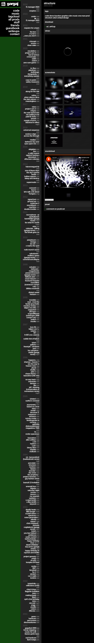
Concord (34, 188)
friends (15, 25)
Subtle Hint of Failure (31, 340)
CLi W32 (34, 560)
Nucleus (34, 467)
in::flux (34, 68)
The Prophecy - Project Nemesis (31, 476)
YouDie (34, 607)
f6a (36, 385)
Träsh (35, 343)
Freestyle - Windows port (31, 347)
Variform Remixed (32, 402)
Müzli (35, 558)
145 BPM (34, 312)
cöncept (34, 41)
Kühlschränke (32, 539)
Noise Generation (31, 517)
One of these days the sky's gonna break (32, 172)
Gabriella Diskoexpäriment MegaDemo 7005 (32, 427)
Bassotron (33, 438)
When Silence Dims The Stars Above (31, 98)
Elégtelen (34, 149)
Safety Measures (32, 83)
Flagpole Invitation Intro (32, 592)
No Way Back (32, 379)
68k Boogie (32, 511)
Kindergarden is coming (33, 421)
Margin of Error (31, 120)
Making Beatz (32, 595)
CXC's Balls (33, 576)
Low (36, 151)
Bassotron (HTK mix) (31, 377)
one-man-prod (84, 16)
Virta (35, 226)
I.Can (35, 446)
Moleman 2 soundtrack (33, 204)
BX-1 (35, 572)
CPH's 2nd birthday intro (31, 600)
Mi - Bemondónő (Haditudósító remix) (31, 459)
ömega (34, 242)
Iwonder (34, 471)
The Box (34, 32)
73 (36, 432)
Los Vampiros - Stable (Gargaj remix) (33, 352)
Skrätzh (34, 574)
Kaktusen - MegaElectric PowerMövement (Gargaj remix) (31, 272)
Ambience (33, 535)
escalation (33, 51)
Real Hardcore (32, 638)
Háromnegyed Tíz (32, 168)
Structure (34, 465)
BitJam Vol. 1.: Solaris (34, 330)
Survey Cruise (32, 418)
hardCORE (34, 618)
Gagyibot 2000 (32, 628)
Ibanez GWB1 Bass (32, 635)
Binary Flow (33, 448)
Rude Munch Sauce (31, 251)
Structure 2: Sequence (33, 413)
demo (51, 16)
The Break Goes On (32, 233)
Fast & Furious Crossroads (33, 56)
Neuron (34, 494)
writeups (13, 31)
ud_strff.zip (50, 26)
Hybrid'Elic (33, 583)
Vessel (35, 118)
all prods (13, 19)
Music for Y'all (32, 632)
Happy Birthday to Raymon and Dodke (31, 553)
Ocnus (35, 43)
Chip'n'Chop (32, 589)
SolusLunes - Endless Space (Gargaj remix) (31, 255)
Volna (35, 95)
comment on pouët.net (55, 209)
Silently (35, 519)
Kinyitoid (34, 570)
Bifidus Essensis (32, 289)
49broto (34, 611)
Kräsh (35, 531)
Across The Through (31, 137)
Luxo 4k (34, 327)
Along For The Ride (32, 92)
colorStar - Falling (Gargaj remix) (31, 229)
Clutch (35, 61)
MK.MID (34, 603)
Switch (35, 319)
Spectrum (33, 515)
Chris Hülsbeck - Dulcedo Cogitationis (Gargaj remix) (31, 526)
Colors (35, 609)
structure (48, 18)
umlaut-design (63, 18)
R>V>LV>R (34, 34)
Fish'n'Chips (33, 640)
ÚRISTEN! (34, 399)
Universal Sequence (31, 131)
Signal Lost (33, 199)
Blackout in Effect (32, 123)
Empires (34, 11)
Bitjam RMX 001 (31, 308)
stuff (16, 22)
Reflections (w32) (32, 586)
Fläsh (35, 597)
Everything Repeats (31, 77)
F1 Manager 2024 (32, 8)
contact (14, 34)
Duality (34, 370)
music (15, 13)
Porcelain (33, 463)
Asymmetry (33, 405)
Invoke (34, 321)
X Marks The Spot (32, 247)
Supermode (33, 182)
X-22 (36, 442)
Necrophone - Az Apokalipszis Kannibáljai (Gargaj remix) (31, 218)
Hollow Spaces (31, 176)
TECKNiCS (34, 416)
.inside (34, 410)
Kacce (35, 190)
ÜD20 (35, 59)
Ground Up (33, 201)
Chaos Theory (32, 374)
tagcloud (13, 16)
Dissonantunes (31, 622)
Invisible (34, 300)
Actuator (34, 267)
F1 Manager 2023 (32, 21)
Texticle (34, 578)
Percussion (33, 620)
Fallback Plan (32, 277)
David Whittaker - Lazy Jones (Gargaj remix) (32, 547)
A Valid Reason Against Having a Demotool (32, 155)
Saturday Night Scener (33, 491)
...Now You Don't (31, 36)
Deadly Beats (32, 510)
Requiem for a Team (31, 29)
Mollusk (34, 451)
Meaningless (32, 101)
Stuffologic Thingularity (33, 73)
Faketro (34, 469)
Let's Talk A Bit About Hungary (31, 193)
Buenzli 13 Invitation (31, 483)
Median (34, 140)
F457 (35, 568)
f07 (36, 333)
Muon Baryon (32, 279)
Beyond (34, 504)
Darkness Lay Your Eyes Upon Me (31, 143)
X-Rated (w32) (32, 500)
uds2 (55, 18)
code (16, 10)
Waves (34, 521)
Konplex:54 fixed (32, 563)
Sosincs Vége (32, 134)
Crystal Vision (32, 513)
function (57, 16)
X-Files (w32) (32, 502)
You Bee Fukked (31, 533)
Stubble (34, 449)
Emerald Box (32, 486)
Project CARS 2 (32, 109)
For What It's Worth (32, 223)
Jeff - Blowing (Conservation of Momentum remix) (31, 390)
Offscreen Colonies (31, 160)
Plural (35, 368)
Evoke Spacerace (32, 435)
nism (35, 107)
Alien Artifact (32, 440)
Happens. (33, 360)
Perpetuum (33, 240)
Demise (34, 383)
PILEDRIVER (33, 70)
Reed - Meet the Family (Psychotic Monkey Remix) (31, 304)
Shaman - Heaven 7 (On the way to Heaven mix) (31, 364)
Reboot (35, 89)
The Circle (34, 473)
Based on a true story (33, 408)
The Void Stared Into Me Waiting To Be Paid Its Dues (31, 115)
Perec (35, 616)
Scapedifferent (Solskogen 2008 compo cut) (32, 316)
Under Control (32, 537)
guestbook (12, 28)
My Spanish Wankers (34, 497)
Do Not (34, 244)
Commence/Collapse (31, 260)
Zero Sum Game (31, 63)
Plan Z (35, 372)
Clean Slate (33, 45)
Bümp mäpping (31, 630)
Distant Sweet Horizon (34, 293)
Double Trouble (31, 209)
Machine (34, 207)
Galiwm (34, 345)
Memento (33, 381)
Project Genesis (31, 556)
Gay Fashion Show (32, 480)
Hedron (34, 444)
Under (35, 16)
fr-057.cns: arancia (31, 336)
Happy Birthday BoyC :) (33, 542)
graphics (65, 16)
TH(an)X (34, 488)
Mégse (34, 111)
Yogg (35, 605)
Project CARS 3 (32, 53)
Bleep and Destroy (32, 179)
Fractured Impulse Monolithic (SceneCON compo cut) (32, 284)
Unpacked (33, 310)
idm (70, 16)
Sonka (35, 566)
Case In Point (32, 80)
